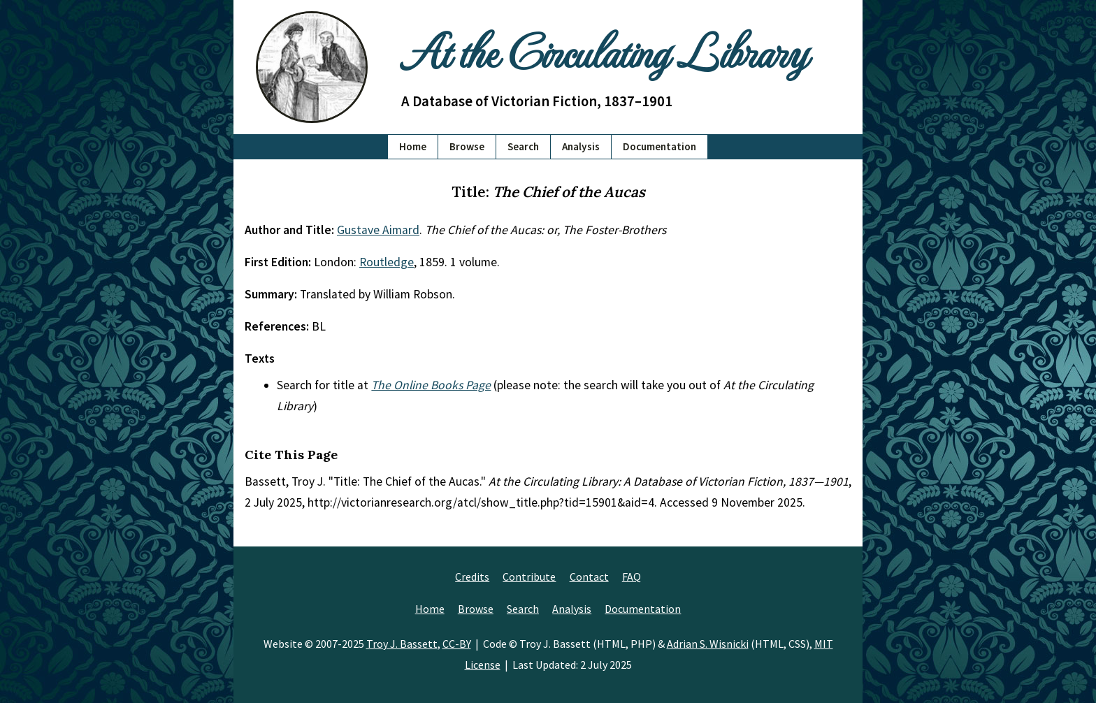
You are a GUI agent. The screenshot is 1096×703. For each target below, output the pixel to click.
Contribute (529, 577)
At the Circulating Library (604, 50)
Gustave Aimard (378, 230)
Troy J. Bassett (402, 644)
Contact (589, 577)
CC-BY (456, 644)
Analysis (581, 146)
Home (412, 146)
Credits (472, 577)
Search (523, 146)
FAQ (631, 577)
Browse (466, 146)
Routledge (386, 262)
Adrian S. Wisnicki (708, 644)
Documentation (659, 146)
